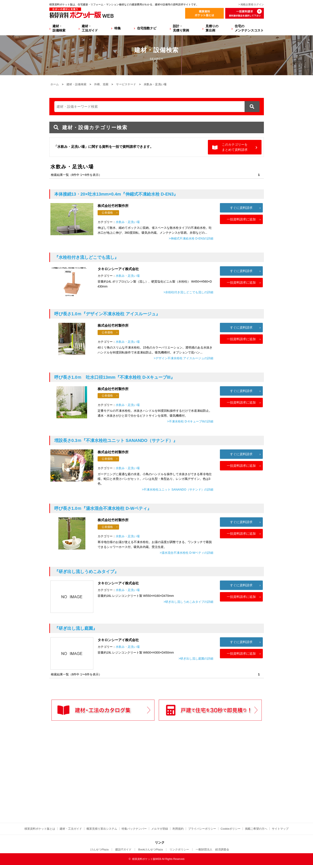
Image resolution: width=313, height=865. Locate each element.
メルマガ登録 (159, 828)
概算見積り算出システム (101, 828)
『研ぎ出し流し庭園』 (75, 628)
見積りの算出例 (212, 28)
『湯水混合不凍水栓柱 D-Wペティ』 (102, 508)
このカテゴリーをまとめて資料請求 (235, 147)
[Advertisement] (119, 781)
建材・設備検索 (59, 28)
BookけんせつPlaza (150, 849)
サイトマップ (280, 828)
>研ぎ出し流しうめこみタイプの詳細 (188, 601)
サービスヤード (126, 84)
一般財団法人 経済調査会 (212, 849)
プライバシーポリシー (202, 828)
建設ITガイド (123, 849)
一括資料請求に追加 (241, 219)
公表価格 (107, 212)
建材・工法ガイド (90, 28)
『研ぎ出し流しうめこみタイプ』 (86, 571)
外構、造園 (101, 84)
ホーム (54, 84)
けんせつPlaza (99, 849)
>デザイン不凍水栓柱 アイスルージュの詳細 (183, 358)
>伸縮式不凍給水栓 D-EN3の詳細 (191, 238)
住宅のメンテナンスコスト (249, 28)
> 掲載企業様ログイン (251, 4)
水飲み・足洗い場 (128, 222)
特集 (117, 28)
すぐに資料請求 (241, 208)
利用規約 (178, 828)
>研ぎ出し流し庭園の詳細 (195, 658)
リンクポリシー (179, 849)
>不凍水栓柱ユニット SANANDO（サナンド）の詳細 (177, 489)
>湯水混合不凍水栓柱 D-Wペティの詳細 (186, 552)
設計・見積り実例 (181, 28)
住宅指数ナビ (146, 28)
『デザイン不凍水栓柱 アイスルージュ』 (107, 313)
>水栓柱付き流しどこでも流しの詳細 (188, 292)
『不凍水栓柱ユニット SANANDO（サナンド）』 (115, 440)
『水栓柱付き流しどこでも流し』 (86, 257)
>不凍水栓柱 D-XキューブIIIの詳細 (190, 421)
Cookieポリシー (230, 828)
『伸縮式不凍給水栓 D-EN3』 (116, 194)
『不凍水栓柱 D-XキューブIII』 (114, 377)
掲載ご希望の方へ (256, 828)
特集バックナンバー (134, 828)
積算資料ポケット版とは (39, 828)
